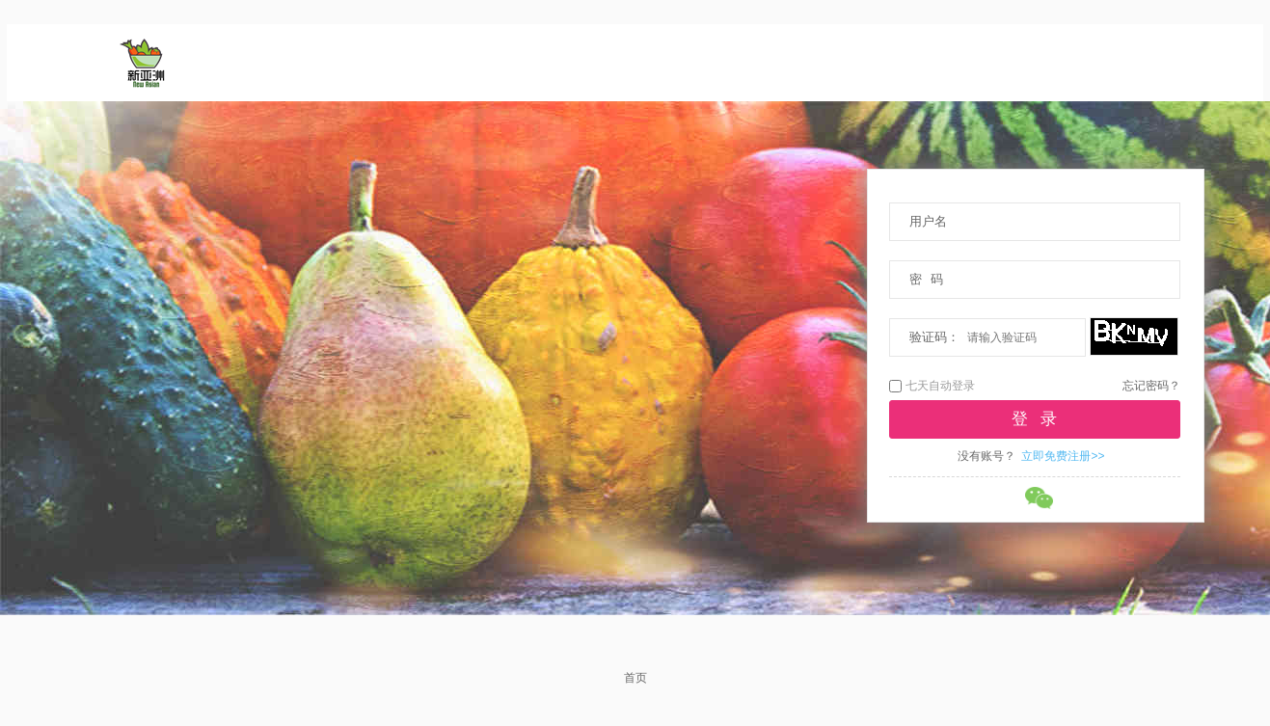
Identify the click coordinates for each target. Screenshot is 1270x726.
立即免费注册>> (1062, 456)
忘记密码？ (1151, 385)
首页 (635, 678)
